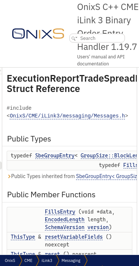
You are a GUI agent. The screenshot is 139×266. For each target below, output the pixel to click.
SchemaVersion (106, 243)
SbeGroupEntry (97, 155)
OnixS (10, 260)
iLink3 (47, 260)
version (97, 250)
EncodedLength (106, 227)
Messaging (71, 260)
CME (28, 260)
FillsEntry (102, 212)
